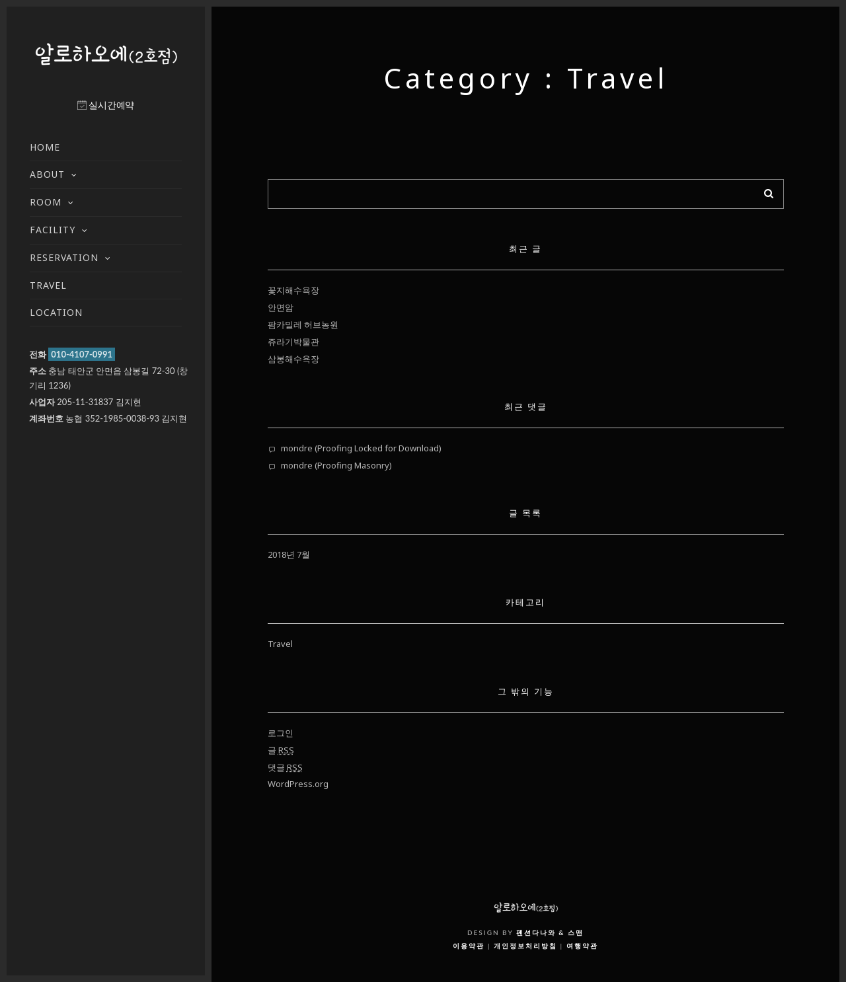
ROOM (45, 202)
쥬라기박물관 (293, 342)
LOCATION (56, 312)
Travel (280, 644)
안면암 (280, 307)
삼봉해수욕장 (293, 359)
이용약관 (468, 946)
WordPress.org (298, 784)
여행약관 (582, 946)
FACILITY (52, 229)
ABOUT (47, 174)
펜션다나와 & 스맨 (550, 932)
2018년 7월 (289, 554)
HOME (45, 147)
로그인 (280, 733)
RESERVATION (64, 257)
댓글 (285, 767)
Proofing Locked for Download (378, 448)
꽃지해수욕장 (293, 290)
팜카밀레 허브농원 (303, 324)
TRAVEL (48, 285)
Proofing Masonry (353, 465)
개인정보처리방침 (525, 946)
